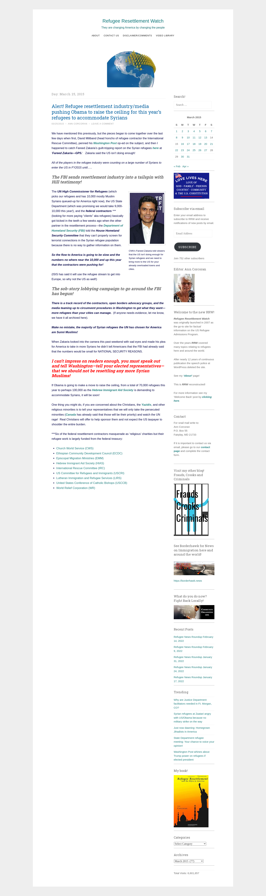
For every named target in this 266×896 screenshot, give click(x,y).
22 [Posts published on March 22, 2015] (176, 150)
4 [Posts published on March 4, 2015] (194, 131)
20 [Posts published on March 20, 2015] (205, 143)
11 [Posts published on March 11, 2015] (194, 137)
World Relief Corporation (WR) (75, 486)
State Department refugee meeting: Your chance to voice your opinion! (194, 741)
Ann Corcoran (77, 124)
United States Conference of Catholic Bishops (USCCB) (91, 482)
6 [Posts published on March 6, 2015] (205, 131)
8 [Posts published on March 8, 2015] (176, 137)
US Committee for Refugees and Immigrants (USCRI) (90, 472)
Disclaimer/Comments (137, 35)
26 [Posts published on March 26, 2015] (199, 150)
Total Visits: (181, 873)
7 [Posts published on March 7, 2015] (211, 131)
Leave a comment (102, 124)
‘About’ (187, 375)
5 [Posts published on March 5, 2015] (199, 131)
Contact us (111, 35)
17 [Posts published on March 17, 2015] (188, 143)
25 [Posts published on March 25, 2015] (194, 150)
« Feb (177, 166)
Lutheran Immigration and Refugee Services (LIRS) (88, 477)
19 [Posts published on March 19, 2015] (199, 143)
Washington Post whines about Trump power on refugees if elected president (191, 755)
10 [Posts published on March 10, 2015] (188, 137)
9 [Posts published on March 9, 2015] (182, 137)
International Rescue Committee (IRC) (80, 467)
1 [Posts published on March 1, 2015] (176, 131)
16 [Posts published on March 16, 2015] (182, 143)
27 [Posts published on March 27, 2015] (205, 150)
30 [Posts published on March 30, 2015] (182, 156)
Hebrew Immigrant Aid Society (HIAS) (80, 462)
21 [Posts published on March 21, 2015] (211, 143)
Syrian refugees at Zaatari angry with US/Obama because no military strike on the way (192, 717)
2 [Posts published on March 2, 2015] (182, 131)
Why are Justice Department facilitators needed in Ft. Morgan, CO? (193, 703)
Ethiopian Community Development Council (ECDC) (89, 452)
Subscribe (187, 247)
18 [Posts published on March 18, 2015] (194, 143)
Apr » (185, 166)
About (96, 35)
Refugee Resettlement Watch (133, 21)
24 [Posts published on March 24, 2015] (188, 150)
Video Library (165, 35)
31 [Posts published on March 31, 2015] (188, 156)
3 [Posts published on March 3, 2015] (188, 131)
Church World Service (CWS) (74, 447)
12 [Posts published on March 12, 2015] (199, 137)
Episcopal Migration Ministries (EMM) (80, 457)
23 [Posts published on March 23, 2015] (182, 150)
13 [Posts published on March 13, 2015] (205, 137)
